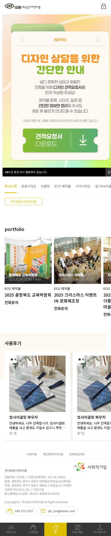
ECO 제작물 (62, 186)
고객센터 (33, 529)
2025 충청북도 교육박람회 (28, 295)
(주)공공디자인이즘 (23, 201)
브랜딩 (45, 186)
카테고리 (11, 529)
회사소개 (11, 186)
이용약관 (32, 454)
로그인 (103, 6)
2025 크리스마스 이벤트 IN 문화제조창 (75, 298)
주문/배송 (77, 529)
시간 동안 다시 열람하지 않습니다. (26, 172)
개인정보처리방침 (53, 454)
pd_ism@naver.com (57, 510)
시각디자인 (82, 186)
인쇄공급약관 (76, 454)
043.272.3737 (20, 511)
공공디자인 (28, 186)
